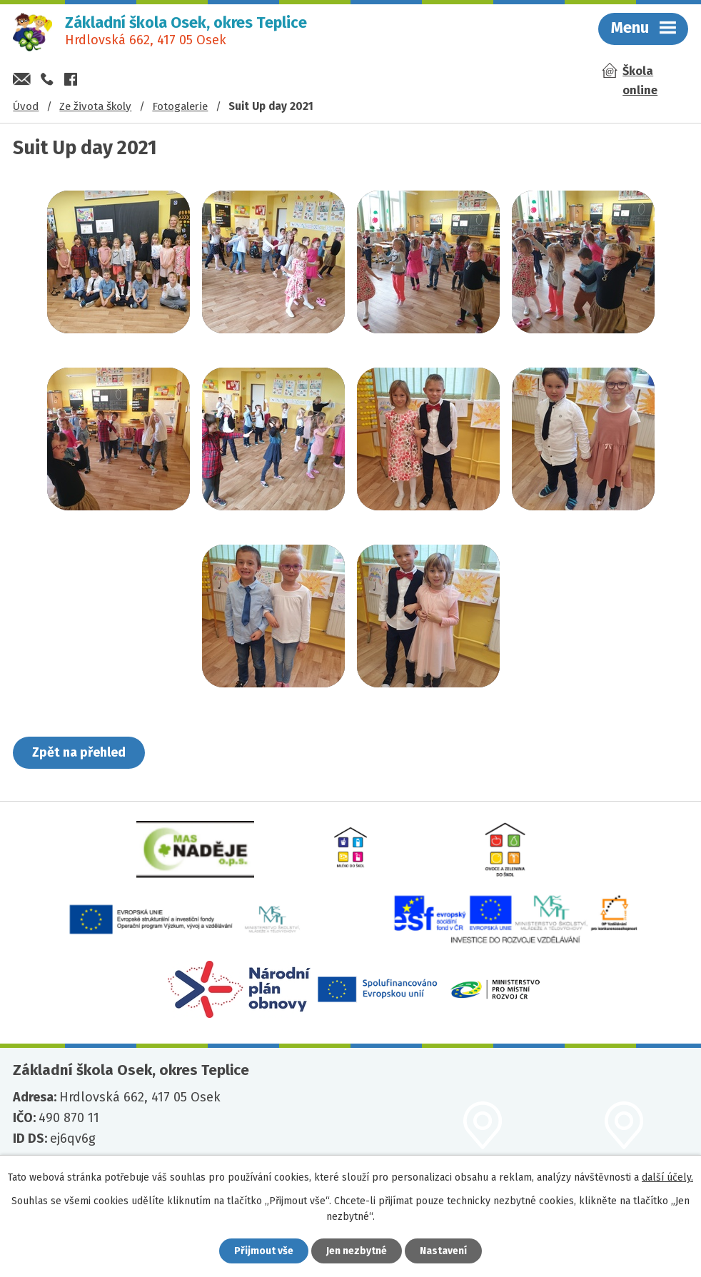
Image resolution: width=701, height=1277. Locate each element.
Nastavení (443, 1251)
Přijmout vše (263, 1251)
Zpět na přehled (79, 752)
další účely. (667, 1177)
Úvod (26, 106)
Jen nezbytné (356, 1251)
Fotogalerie (180, 106)
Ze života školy (95, 106)
